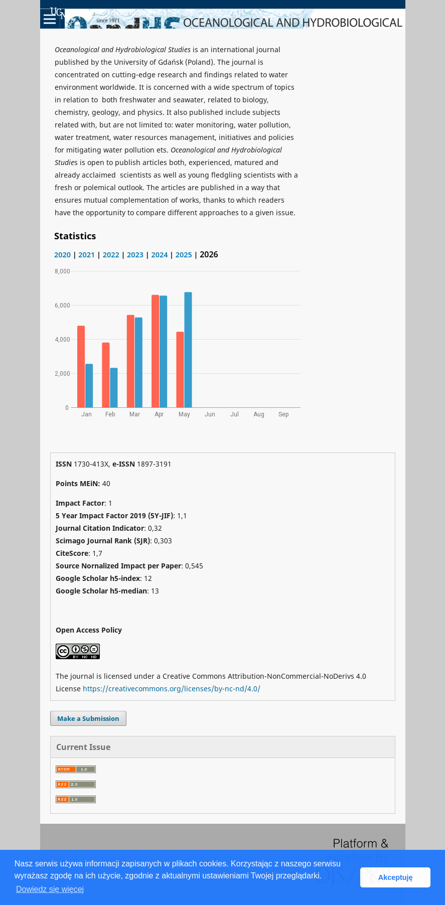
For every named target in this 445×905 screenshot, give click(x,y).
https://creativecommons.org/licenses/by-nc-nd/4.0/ (171, 688)
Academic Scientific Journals (108, 13)
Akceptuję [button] (395, 877)
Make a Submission (88, 718)
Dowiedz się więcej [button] (50, 889)
